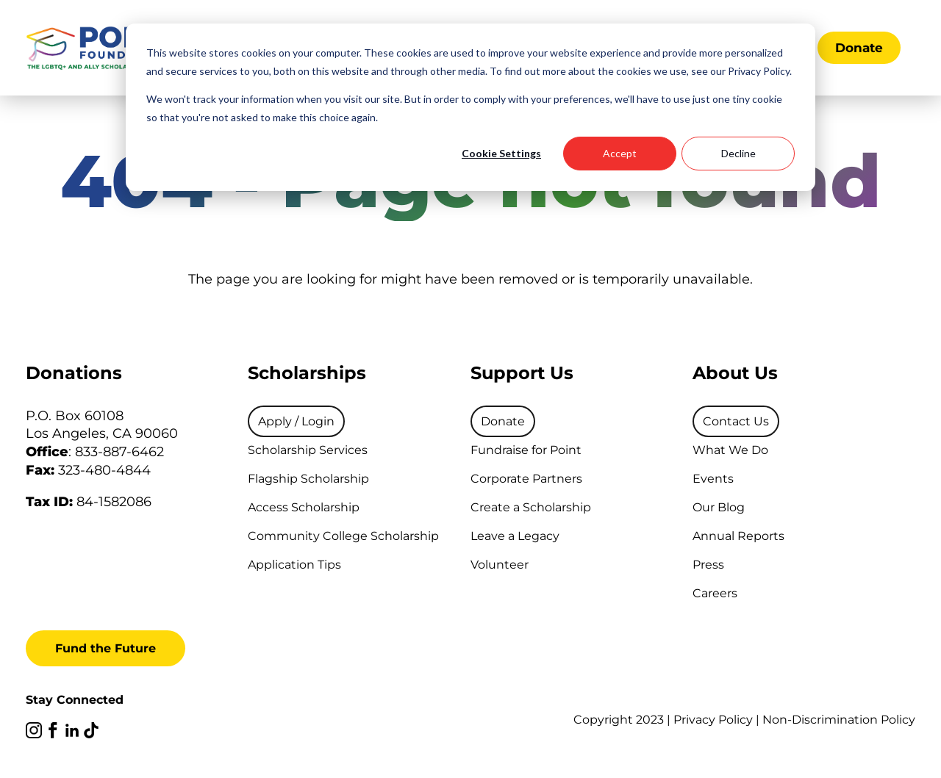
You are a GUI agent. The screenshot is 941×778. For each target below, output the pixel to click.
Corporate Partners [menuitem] (526, 479)
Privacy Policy (713, 720)
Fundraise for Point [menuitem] (526, 450)
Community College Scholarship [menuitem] (343, 536)
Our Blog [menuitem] (719, 507)
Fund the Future (105, 648)
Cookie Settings (501, 153)
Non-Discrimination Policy (838, 720)
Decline (738, 153)
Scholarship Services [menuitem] (308, 450)
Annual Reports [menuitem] (738, 536)
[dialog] (470, 107)
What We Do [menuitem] (730, 450)
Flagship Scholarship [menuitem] (308, 479)
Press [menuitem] (708, 565)
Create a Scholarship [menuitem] (530, 507)
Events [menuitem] (713, 479)
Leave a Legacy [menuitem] (514, 536)
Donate (859, 47)
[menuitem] (296, 421)
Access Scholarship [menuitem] (303, 507)
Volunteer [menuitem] (499, 565)
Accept (620, 153)
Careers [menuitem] (715, 593)
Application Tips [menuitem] (294, 565)
